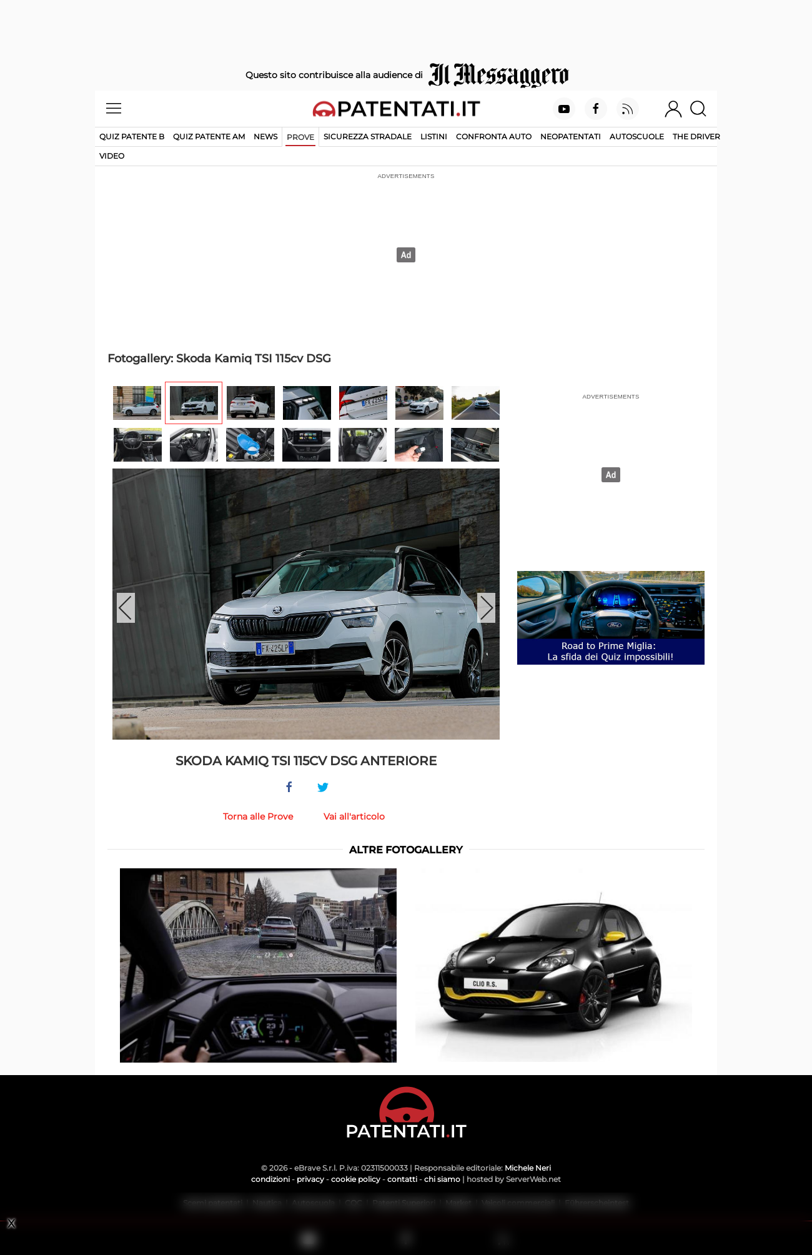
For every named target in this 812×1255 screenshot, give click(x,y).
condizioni (270, 1179)
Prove (300, 137)
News (265, 136)
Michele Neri (528, 1168)
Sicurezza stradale (368, 136)
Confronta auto (494, 136)
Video (111, 156)
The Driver (696, 136)
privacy (310, 1179)
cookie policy (355, 1179)
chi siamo (442, 1179)
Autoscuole (637, 136)
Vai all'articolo (354, 816)
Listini (433, 136)
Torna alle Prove (258, 816)
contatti (402, 1179)
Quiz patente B (131, 136)
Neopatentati (570, 136)
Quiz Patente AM (209, 136)
